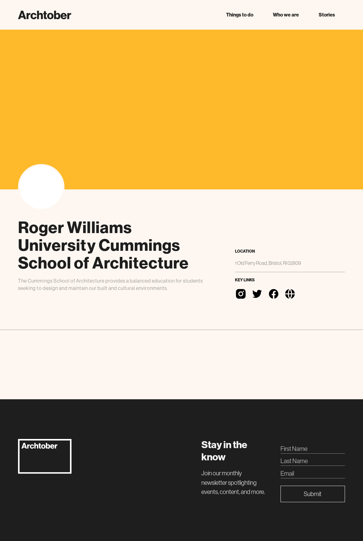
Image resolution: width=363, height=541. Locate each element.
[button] (239, 15)
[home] (44, 15)
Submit (312, 493)
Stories (327, 15)
